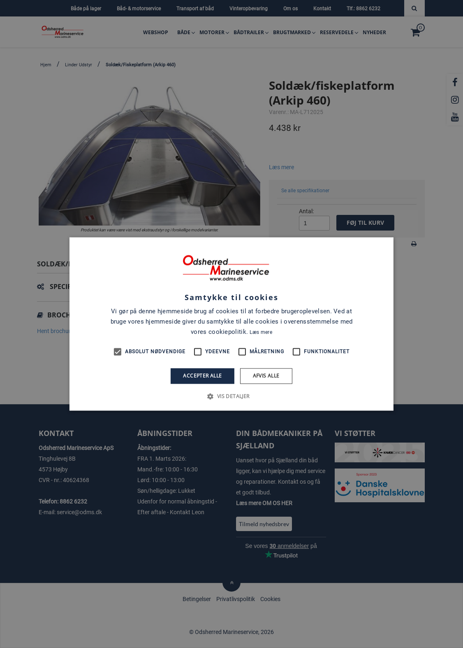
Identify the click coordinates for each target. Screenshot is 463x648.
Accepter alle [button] (202, 375)
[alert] (231, 324)
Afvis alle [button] (266, 375)
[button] (231, 396)
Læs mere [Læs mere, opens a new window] (261, 332)
